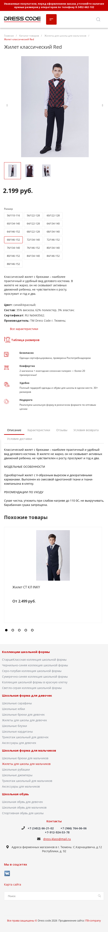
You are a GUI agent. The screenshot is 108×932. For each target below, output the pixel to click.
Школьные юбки (13, 709)
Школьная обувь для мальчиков (24, 807)
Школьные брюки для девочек (23, 714)
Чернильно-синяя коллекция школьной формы (35, 665)
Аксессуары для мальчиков (21, 786)
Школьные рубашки (16, 769)
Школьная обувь (15, 794)
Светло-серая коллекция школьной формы (32, 688)
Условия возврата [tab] (86, 430)
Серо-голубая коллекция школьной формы (32, 671)
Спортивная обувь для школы (23, 813)
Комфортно (27, 366)
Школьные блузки (14, 726)
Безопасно (26, 353)
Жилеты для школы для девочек (24, 720)
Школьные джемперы (17, 775)
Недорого (25, 400)
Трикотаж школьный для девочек (25, 737)
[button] (6, 630)
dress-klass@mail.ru (57, 839)
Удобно (24, 383)
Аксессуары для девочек (19, 743)
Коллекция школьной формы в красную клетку (34, 682)
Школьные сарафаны (17, 703)
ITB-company (93, 920)
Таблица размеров (22, 340)
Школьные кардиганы (17, 731)
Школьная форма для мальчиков (29, 750)
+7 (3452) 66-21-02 (41, 828)
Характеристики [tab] (38, 430)
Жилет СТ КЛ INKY (26, 587)
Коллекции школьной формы (26, 652)
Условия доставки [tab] (19, 439)
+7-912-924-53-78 (57, 832)
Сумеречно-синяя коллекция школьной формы (35, 676)
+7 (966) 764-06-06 (73, 828)
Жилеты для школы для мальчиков (26, 764)
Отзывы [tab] (61, 430)
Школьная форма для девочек (27, 695)
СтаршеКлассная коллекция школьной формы (34, 659)
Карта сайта (12, 884)
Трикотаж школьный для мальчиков (27, 781)
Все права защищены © (22, 920)
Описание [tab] (14, 430)
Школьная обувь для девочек (22, 802)
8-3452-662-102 (84, 7)
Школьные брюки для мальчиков (25, 758)
